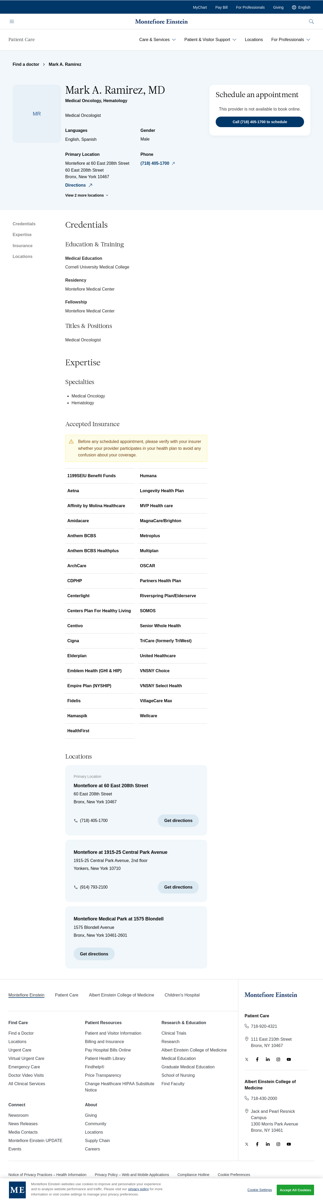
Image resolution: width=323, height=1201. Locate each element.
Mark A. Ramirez (65, 64)
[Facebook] (257, 1059)
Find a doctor (26, 64)
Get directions (178, 820)
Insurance (23, 245)
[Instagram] (278, 1059)
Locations (23, 256)
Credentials (24, 224)
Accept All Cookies (295, 1194)
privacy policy (138, 1193)
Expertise (22, 234)
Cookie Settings (260, 1194)
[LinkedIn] (268, 1059)
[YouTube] (289, 1059)
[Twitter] (247, 1059)
